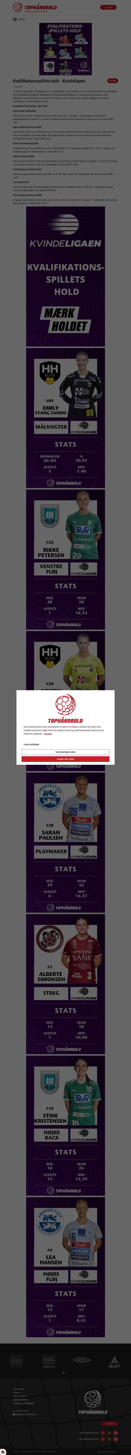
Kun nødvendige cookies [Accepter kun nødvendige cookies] (66, 752)
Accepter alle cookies (65, 759)
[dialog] (65, 727)
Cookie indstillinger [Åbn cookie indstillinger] (31, 744)
